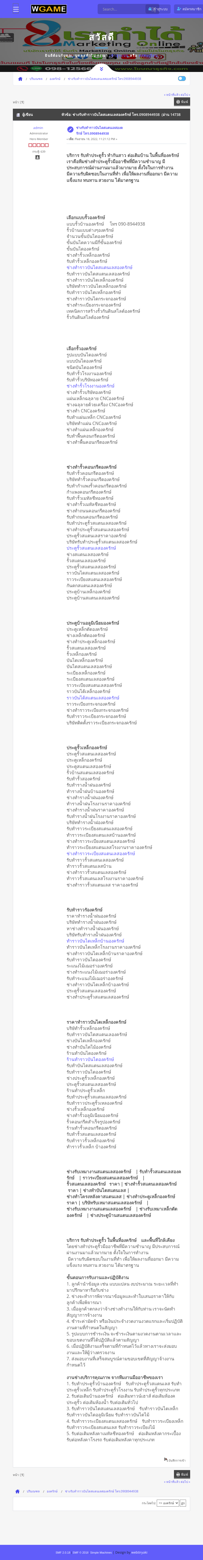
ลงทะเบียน (148, 55)
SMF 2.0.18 (63, 1552)
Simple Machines (101, 1552)
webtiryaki (139, 1552)
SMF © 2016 (81, 1552)
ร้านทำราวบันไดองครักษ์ (92, 1059)
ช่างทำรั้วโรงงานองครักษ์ (92, 386)
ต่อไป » (185, 95)
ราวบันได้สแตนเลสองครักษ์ (95, 698)
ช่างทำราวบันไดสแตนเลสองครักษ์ (101, 267)
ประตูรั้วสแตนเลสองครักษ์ (93, 548)
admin (38, 127)
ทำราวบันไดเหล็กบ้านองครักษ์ (97, 941)
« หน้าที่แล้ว (172, 95)
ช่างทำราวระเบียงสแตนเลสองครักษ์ (103, 853)
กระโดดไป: (149, 1503)
